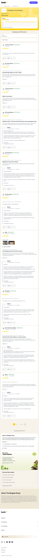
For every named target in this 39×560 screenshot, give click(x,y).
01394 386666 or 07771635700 (10, 444)
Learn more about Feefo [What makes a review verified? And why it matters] (7, 485)
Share (9, 58)
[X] (4, 542)
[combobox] (19, 35)
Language (6, 536)
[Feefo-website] (4, 2)
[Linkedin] (9, 542)
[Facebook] (2, 542)
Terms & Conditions (4, 547)
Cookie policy (3, 552)
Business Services (7, 6)
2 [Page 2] (16, 424)
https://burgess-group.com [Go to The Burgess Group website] (5, 13)
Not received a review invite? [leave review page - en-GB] (19, 430)
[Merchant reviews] (4, 10)
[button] (19, 35)
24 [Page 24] (21, 424)
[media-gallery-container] (19, 244)
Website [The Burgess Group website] (5, 448)
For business (33, 2)
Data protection (3, 550)
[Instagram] (12, 542)
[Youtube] (7, 542)
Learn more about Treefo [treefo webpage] (7, 462)
